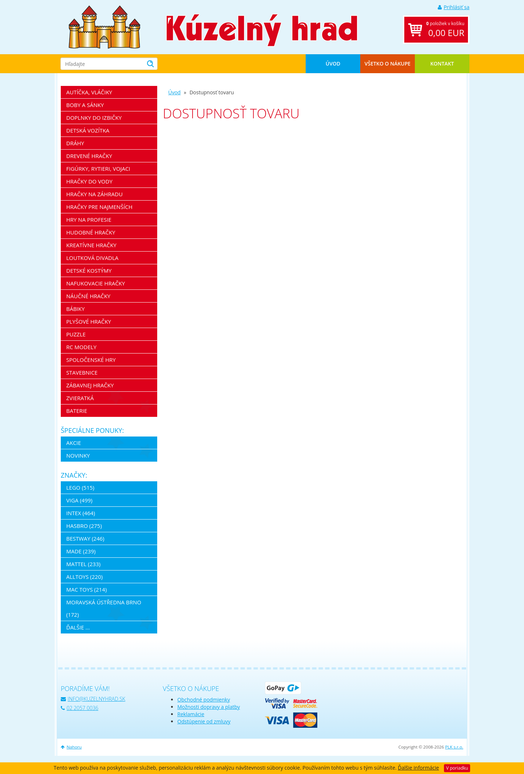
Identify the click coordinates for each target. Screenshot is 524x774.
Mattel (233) (83, 564)
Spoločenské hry (91, 359)
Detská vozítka (88, 130)
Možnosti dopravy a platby (208, 706)
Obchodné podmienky (203, 699)
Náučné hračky (88, 296)
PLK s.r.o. (454, 747)
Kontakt (442, 63)
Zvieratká (80, 398)
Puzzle (76, 334)
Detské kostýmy (89, 270)
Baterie (76, 410)
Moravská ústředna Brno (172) (103, 608)
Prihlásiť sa (453, 7)
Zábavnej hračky (90, 385)
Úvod (333, 63)
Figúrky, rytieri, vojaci (98, 168)
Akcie (73, 442)
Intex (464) (80, 513)
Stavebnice (82, 372)
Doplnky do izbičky (94, 117)
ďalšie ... (78, 627)
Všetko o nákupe (387, 63)
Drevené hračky (89, 155)
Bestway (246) (85, 538)
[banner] (104, 26)
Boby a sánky (85, 104)
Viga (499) (79, 500)
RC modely (81, 347)
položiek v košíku (445, 29)
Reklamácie (190, 714)
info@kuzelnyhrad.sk (93, 698)
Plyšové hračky (88, 321)
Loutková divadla (92, 257)
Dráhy (75, 143)
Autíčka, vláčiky (89, 92)
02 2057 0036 (79, 707)
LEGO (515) (80, 487)
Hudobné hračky (90, 232)
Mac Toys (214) (86, 589)
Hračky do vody (89, 181)
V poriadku (457, 768)
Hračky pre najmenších (99, 206)
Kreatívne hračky (91, 245)
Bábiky (75, 308)
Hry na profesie (88, 219)
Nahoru (71, 747)
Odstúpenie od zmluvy (203, 721)
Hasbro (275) (84, 525)
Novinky (78, 455)
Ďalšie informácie (418, 767)
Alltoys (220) (84, 576)
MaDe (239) (81, 551)
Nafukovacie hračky (95, 283)
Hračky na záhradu (94, 194)
